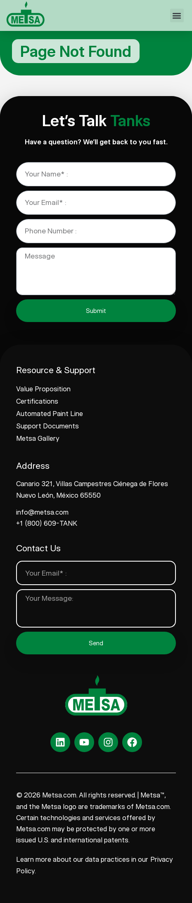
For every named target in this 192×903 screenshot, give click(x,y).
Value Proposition (43, 388)
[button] (177, 15)
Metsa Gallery (37, 438)
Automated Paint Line (49, 413)
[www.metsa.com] (25, 14)
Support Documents (47, 425)
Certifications (37, 401)
